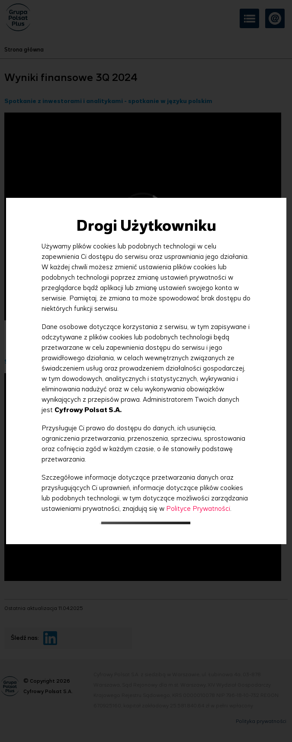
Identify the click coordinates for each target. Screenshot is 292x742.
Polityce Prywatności (198, 508)
